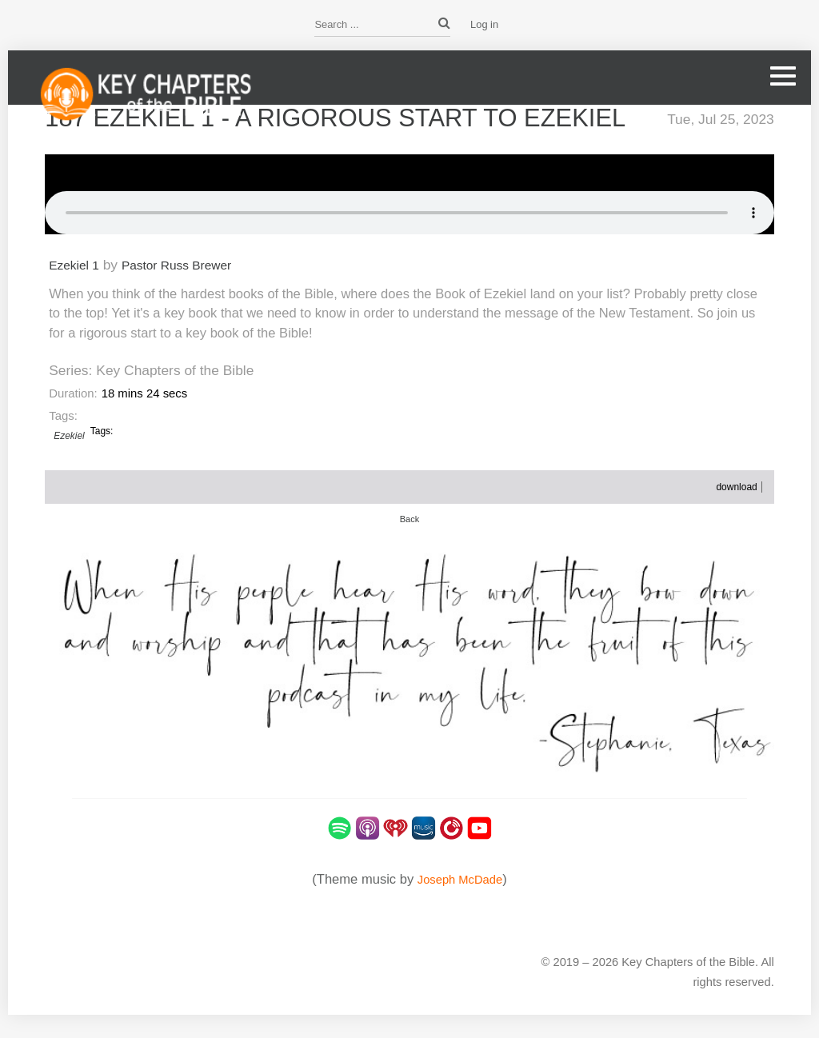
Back (409, 541)
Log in (484, 24)
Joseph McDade (460, 901)
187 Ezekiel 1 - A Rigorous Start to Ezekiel (310, 129)
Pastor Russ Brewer (190, 287)
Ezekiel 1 (77, 287)
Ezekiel (69, 458)
